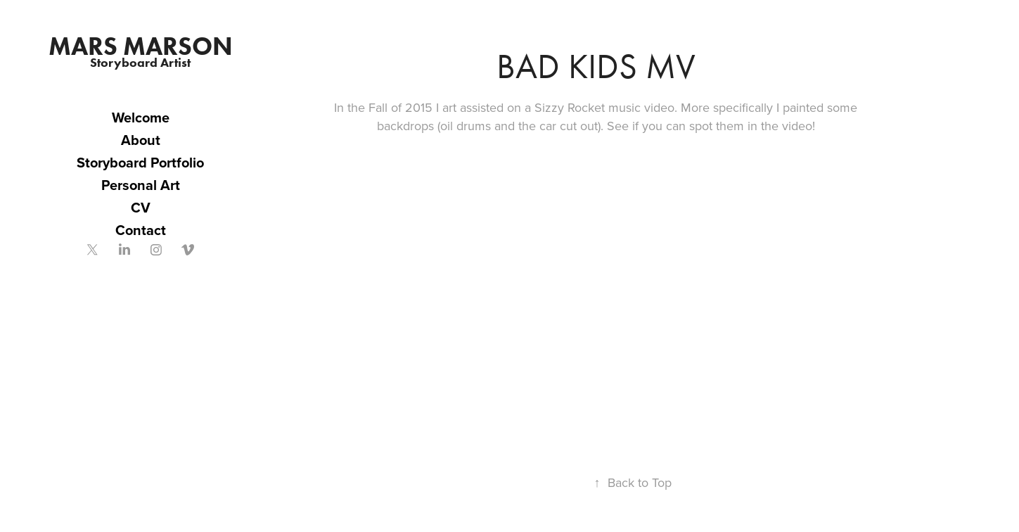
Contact (140, 230)
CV (140, 207)
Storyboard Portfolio (140, 162)
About (140, 139)
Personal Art (140, 185)
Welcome (140, 117)
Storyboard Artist (140, 62)
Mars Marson (141, 45)
